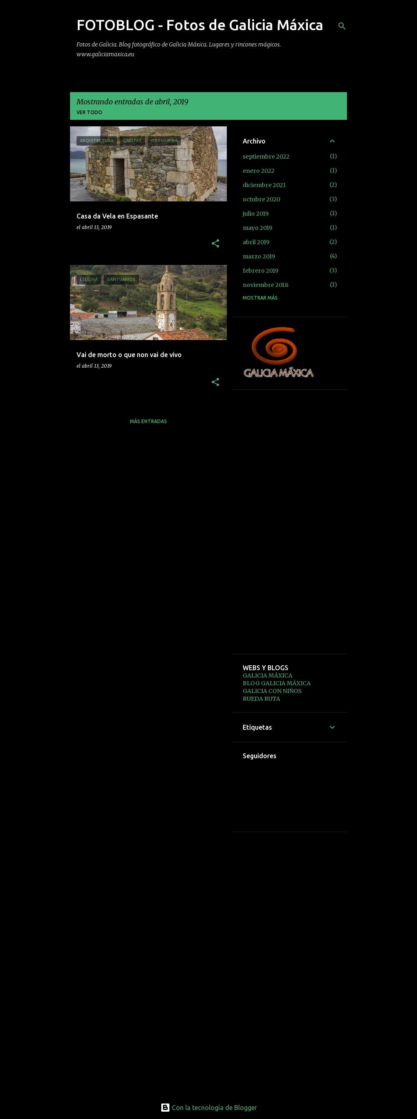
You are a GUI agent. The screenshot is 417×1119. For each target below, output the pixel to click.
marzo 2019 (259, 256)
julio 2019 (256, 213)
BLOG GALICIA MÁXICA (277, 683)
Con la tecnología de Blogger (208, 1107)
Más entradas (148, 421)
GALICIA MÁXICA (267, 675)
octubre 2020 (261, 199)
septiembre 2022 (266, 156)
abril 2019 (256, 242)
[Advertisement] (290, 521)
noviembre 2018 (265, 285)
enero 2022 (258, 170)
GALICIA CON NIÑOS (272, 691)
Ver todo (89, 112)
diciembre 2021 (264, 185)
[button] (215, 243)
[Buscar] (342, 26)
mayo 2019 (257, 228)
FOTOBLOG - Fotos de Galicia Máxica (200, 24)
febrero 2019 (261, 270)
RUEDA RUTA (261, 698)
